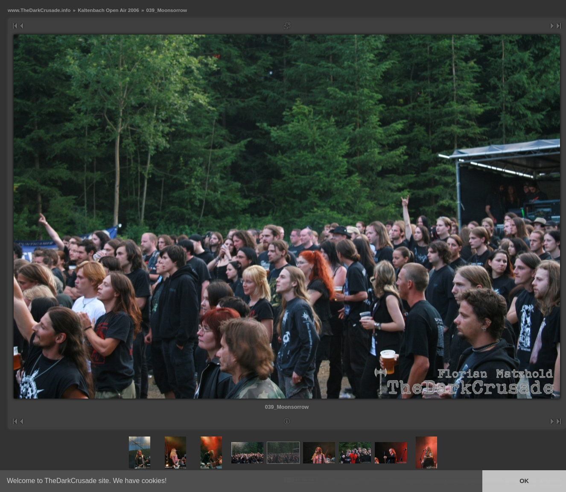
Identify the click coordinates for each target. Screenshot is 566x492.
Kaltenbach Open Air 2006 (108, 10)
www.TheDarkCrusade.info (39, 10)
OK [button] (524, 480)
